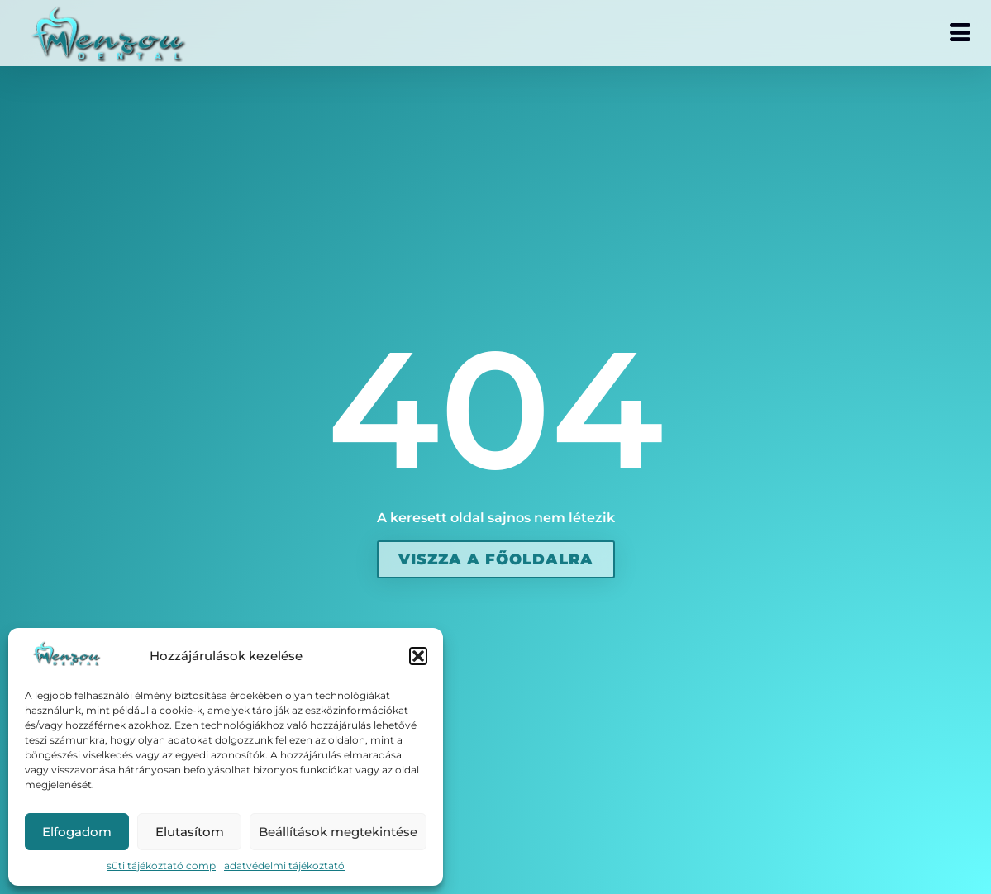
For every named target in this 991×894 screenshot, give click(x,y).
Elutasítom (189, 831)
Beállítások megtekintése (338, 831)
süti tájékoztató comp (161, 865)
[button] (418, 656)
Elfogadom (77, 831)
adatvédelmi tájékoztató (284, 865)
